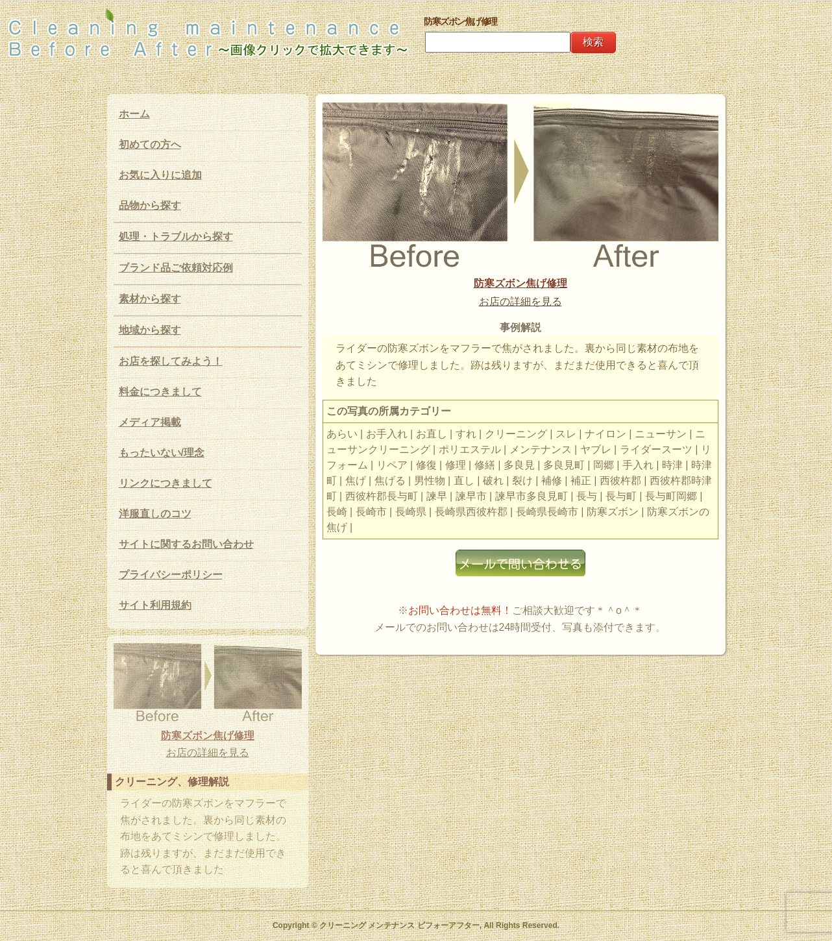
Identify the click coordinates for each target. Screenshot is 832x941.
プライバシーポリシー (171, 574)
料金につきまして (160, 391)
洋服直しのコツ (155, 513)
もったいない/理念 (161, 452)
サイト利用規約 (155, 605)
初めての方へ (150, 144)
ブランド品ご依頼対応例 (176, 267)
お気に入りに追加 (160, 174)
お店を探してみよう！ (171, 361)
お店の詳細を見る (520, 301)
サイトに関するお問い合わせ (186, 544)
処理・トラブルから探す (176, 236)
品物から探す (150, 205)
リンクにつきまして (165, 483)
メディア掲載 (150, 422)
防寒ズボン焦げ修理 (520, 283)
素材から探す (150, 298)
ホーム (134, 113)
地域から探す (150, 330)
